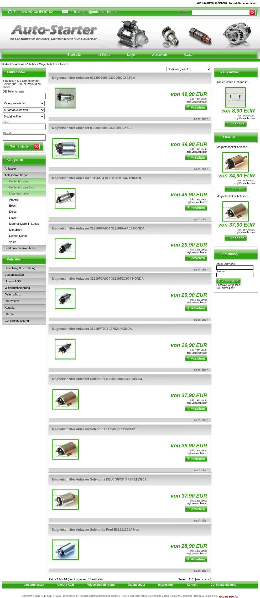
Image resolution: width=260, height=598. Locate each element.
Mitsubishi (15, 229)
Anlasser (10, 168)
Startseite (6, 64)
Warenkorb (159, 55)
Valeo (12, 241)
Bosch (13, 205)
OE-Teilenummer (13, 91)
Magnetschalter (48, 64)
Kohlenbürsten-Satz (22, 187)
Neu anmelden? (225, 288)
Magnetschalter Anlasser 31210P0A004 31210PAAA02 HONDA (98, 228)
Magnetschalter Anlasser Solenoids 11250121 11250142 (93, 429)
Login (131, 55)
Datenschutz (13, 294)
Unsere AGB (13, 281)
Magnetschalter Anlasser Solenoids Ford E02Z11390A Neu (95, 529)
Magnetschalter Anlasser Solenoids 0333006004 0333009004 (97, 379)
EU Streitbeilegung (17, 320)
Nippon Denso (18, 235)
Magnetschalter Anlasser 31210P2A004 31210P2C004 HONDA (98, 278)
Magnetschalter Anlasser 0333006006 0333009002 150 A (93, 78)
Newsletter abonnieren (243, 3)
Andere (64, 64)
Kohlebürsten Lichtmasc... (233, 82)
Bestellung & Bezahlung (20, 268)
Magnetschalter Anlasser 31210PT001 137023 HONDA (92, 329)
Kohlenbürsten (18, 181)
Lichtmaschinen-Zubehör (21, 248)
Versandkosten (14, 274)
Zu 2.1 (7, 122)
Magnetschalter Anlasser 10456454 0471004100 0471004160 (96, 178)
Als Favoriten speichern (212, 4)
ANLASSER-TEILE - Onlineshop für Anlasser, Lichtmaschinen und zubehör (80, 596)
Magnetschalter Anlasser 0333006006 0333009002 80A (92, 128)
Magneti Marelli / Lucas (24, 223)
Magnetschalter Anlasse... (232, 147)
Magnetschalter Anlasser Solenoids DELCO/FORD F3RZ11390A (99, 479)
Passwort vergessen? (229, 285)
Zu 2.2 (7, 132)
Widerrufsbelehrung (17, 287)
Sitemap (10, 314)
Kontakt (9, 307)
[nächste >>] (203, 579)
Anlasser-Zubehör (25, 64)
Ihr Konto (103, 55)
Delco (13, 211)
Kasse (188, 55)
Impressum (12, 301)
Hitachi (13, 217)
